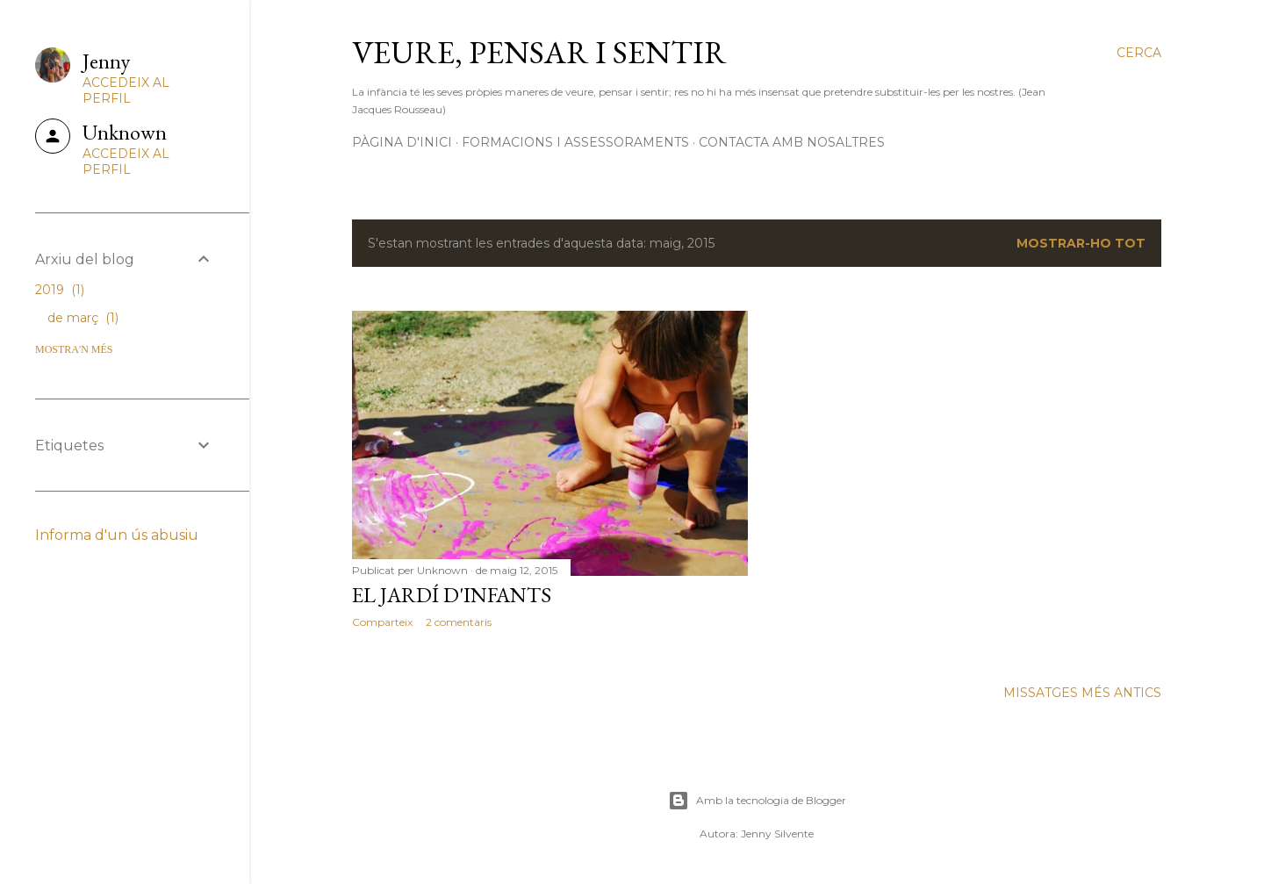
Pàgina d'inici (402, 142)
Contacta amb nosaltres (792, 142)
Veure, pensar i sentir (539, 52)
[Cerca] (1139, 53)
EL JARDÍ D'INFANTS (451, 594)
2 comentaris (459, 622)
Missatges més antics (1082, 693)
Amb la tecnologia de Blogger (757, 800)
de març (82, 318)
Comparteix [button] (382, 622)
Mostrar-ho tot (1081, 243)
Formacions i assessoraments (575, 142)
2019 (59, 290)
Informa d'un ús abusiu (116, 535)
